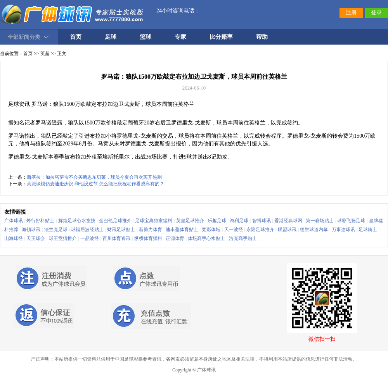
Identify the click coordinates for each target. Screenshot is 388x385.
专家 (180, 37)
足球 (110, 37)
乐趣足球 (217, 220)
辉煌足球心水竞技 (76, 220)
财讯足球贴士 (121, 229)
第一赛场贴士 (320, 220)
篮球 (145, 37)
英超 (45, 53)
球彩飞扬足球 (351, 220)
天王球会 (35, 238)
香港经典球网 (288, 220)
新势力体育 (150, 229)
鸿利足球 (239, 220)
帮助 (262, 37)
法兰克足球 (56, 229)
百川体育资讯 (116, 238)
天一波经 (233, 229)
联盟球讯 (287, 229)
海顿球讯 (31, 229)
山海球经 (13, 238)
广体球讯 (13, 220)
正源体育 (175, 238)
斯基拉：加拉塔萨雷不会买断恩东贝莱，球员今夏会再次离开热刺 (94, 177)
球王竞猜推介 (63, 238)
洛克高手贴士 (243, 238)
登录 (376, 13)
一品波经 (89, 238)
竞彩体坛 (211, 229)
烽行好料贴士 (40, 220)
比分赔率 (221, 37)
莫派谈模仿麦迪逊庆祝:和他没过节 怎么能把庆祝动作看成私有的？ (95, 183)
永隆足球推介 (260, 229)
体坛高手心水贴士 (206, 238)
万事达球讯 (343, 229)
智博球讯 (261, 220)
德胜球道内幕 (314, 229)
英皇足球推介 (190, 220)
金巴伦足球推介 (115, 220)
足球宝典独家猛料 (153, 220)
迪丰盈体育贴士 (182, 229)
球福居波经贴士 (87, 229)
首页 (28, 53)
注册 (351, 13)
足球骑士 (368, 229)
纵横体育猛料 (148, 238)
